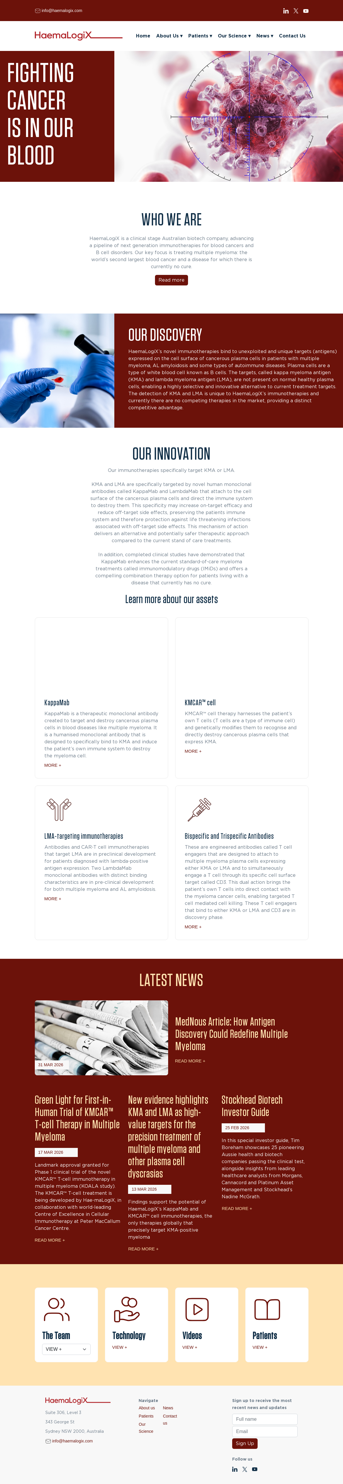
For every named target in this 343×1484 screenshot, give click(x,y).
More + (52, 765)
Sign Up (245, 1443)
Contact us (170, 1419)
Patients (200, 36)
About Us (169, 36)
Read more (171, 280)
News (264, 36)
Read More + (190, 1060)
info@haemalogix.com (62, 10)
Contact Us (292, 36)
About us (147, 1408)
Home (143, 36)
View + (119, 1347)
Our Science (234, 36)
